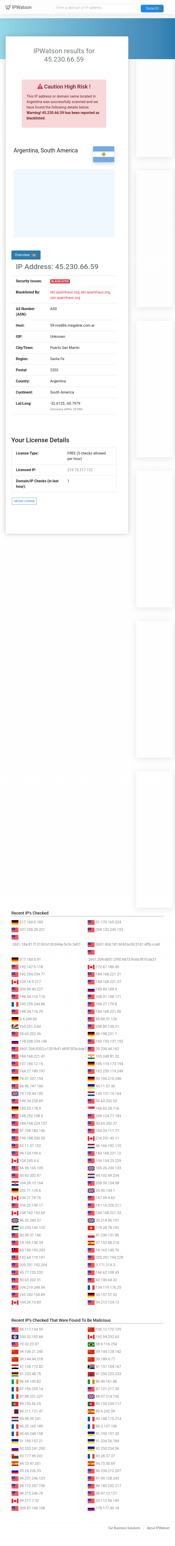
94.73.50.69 (101, 1463)
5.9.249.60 (24, 1019)
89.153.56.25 (26, 1404)
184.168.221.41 (28, 1056)
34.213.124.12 (103, 1302)
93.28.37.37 (101, 1456)
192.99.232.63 (103, 1337)
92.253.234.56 (103, 1448)
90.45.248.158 (27, 1434)
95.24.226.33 (26, 1471)
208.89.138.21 (103, 1026)
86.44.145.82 (26, 1381)
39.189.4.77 (101, 1359)
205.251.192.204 (29, 1265)
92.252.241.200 (28, 1448)
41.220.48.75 (26, 1374)
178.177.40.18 (103, 1508)
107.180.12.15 (27, 1064)
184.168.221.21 (104, 974)
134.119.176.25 (104, 1287)
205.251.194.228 (105, 1257)
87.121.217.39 (103, 1389)
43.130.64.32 (102, 1280)
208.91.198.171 (104, 997)
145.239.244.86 (28, 1004)
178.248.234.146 (29, 1041)
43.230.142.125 (28, 1227)
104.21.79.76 (26, 1198)
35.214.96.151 (103, 1220)
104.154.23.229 (104, 1161)
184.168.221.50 (104, 1011)
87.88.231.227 (27, 1396)
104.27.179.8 (102, 1004)
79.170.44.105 (27, 1093)
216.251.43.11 (103, 1138)
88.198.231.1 (102, 1034)
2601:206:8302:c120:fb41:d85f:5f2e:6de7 (49, 1049)
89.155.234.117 (104, 1404)
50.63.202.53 (102, 1101)
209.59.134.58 (103, 1183)
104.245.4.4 (25, 1161)
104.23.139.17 (27, 1205)
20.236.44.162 (103, 1049)
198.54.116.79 (27, 1011)
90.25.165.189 (27, 1426)
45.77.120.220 (27, 1272)
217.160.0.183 (27, 922)
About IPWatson (158, 1528)
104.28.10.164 (27, 1183)
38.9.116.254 (102, 1344)
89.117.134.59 (27, 1329)
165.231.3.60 (26, 1026)
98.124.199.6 (26, 1153)
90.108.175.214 (104, 1419)
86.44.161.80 (102, 1381)
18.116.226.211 (104, 1205)
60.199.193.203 (28, 1250)
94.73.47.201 (26, 1463)
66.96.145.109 (27, 1168)
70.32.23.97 (25, 1344)
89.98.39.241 (26, 1419)
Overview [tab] (26, 255)
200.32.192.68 (27, 1337)
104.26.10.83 (26, 1302)
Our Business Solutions (124, 1528)
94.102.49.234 (103, 1175)
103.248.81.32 (103, 1056)
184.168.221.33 (104, 1213)
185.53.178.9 (26, 1108)
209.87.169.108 (28, 1508)
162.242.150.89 (28, 1295)
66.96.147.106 (27, 1086)
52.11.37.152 (26, 1146)
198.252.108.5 (27, 1116)
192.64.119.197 (28, 1257)
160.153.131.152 (105, 1041)
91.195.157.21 (27, 1441)
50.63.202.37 (102, 1123)
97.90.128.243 (103, 1478)
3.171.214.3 (101, 1265)
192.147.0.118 (27, 967)
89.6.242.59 (101, 1411)
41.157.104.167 (104, 1366)
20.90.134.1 (101, 1190)
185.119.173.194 (105, 1064)
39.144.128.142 (104, 1351)
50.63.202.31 (26, 1280)
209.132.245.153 (105, 929)
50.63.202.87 (26, 1175)
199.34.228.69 (27, 1101)
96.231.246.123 (28, 1478)
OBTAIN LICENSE (24, 501)
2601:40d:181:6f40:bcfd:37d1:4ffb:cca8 (124, 944)
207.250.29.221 (28, 929)
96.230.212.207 (104, 1471)
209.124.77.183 (104, 1116)
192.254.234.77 (28, 974)
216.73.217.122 (80, 470)
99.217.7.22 (25, 1500)
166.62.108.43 (103, 1272)
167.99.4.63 (101, 1198)
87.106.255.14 (27, 1389)
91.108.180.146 (28, 1131)
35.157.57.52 (102, 1295)
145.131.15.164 (104, 1093)
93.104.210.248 (104, 1078)
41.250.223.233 (104, 1374)
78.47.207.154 (27, 1078)
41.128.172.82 (27, 1366)
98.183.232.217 (104, 1486)
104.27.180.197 (28, 1071)
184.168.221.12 (104, 1153)
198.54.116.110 (28, 997)
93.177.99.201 (27, 1456)
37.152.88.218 (103, 1242)
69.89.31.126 (102, 1019)
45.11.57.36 (101, 1086)
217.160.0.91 (26, 959)
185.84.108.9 (102, 989)
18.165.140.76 (103, 1250)
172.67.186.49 (103, 967)
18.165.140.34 (27, 1242)
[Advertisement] (154, 88)
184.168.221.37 (104, 982)
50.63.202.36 (26, 1034)
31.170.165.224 (104, 922)
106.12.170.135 (104, 1329)
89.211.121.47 (27, 1411)
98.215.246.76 (27, 1493)
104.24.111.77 (103, 1131)
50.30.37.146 (26, 1235)
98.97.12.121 (102, 1493)
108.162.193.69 (28, 1213)
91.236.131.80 (103, 1235)
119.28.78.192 (103, 1227)
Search (152, 8)
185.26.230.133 (104, 1168)
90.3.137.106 (102, 1426)
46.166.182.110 (104, 1146)
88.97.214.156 (103, 1396)
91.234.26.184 (103, 1441)
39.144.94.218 (27, 1359)
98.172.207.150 (28, 1486)
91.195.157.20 (103, 1434)
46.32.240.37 (26, 1220)
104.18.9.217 (26, 982)
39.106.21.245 (27, 1351)
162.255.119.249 (105, 1071)
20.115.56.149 (103, 1500)
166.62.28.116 (103, 1108)
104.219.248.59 (28, 1287)
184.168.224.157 (29, 1123)
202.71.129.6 (26, 1190)
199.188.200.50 (28, 1138)
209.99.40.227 (27, 989)
